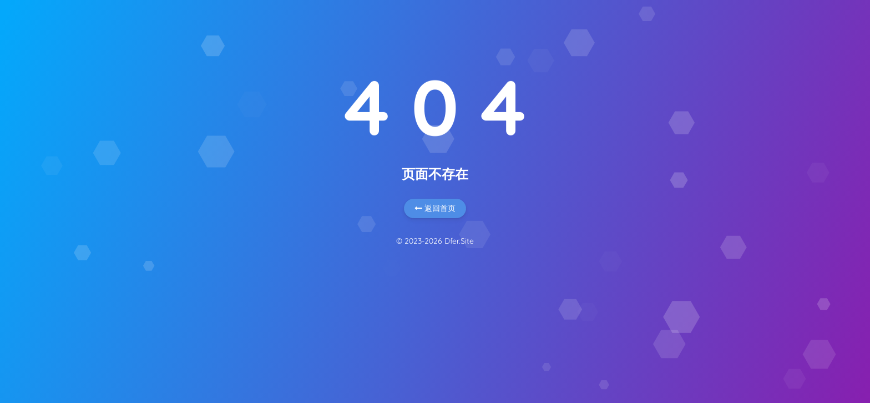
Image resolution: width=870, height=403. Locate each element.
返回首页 (435, 208)
